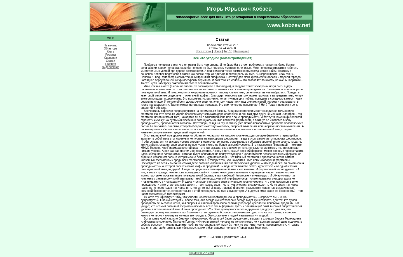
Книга (110, 51)
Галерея (110, 63)
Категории (241, 51)
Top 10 (228, 51)
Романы (111, 54)
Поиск (218, 51)
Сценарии (110, 57)
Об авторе (110, 48)
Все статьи (204, 51)
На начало (111, 45)
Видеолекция (110, 67)
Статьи (110, 60)
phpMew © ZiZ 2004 (201, 253)
